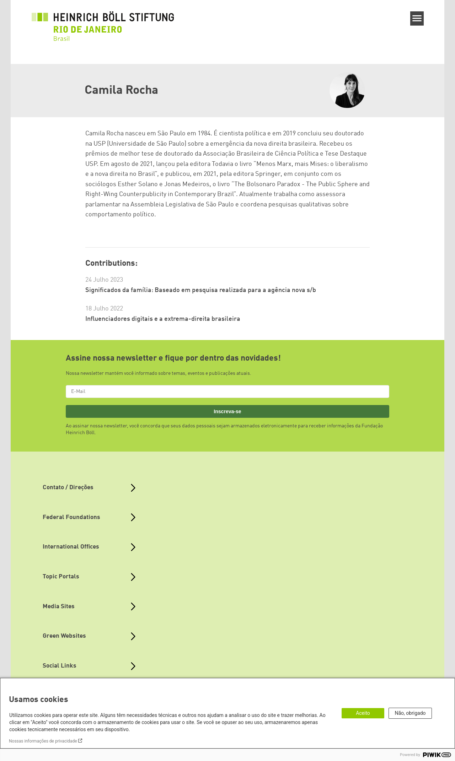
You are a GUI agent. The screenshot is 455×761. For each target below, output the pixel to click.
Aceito (363, 713)
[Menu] (417, 18)
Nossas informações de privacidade (43, 741)
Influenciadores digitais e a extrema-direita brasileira (162, 319)
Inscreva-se (227, 411)
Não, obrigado (410, 713)
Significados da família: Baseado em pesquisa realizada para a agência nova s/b (200, 290)
